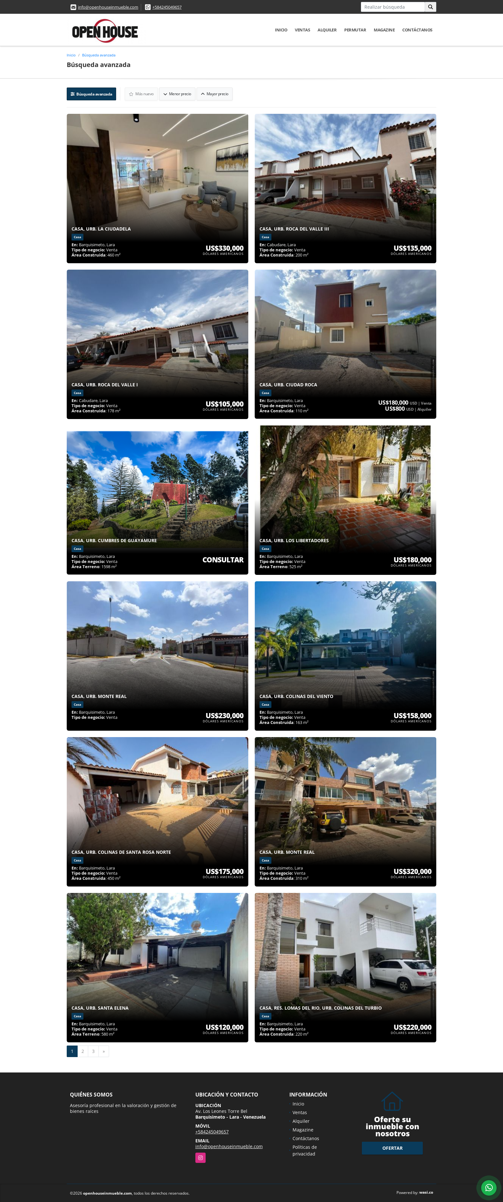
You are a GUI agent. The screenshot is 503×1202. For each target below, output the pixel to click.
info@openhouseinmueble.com (108, 7)
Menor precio (178, 93)
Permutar (355, 30)
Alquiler (327, 30)
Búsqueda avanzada (98, 55)
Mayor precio (215, 93)
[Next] (103, 1050)
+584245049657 (167, 7)
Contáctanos (417, 30)
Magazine (384, 30)
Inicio (281, 30)
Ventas (302, 30)
